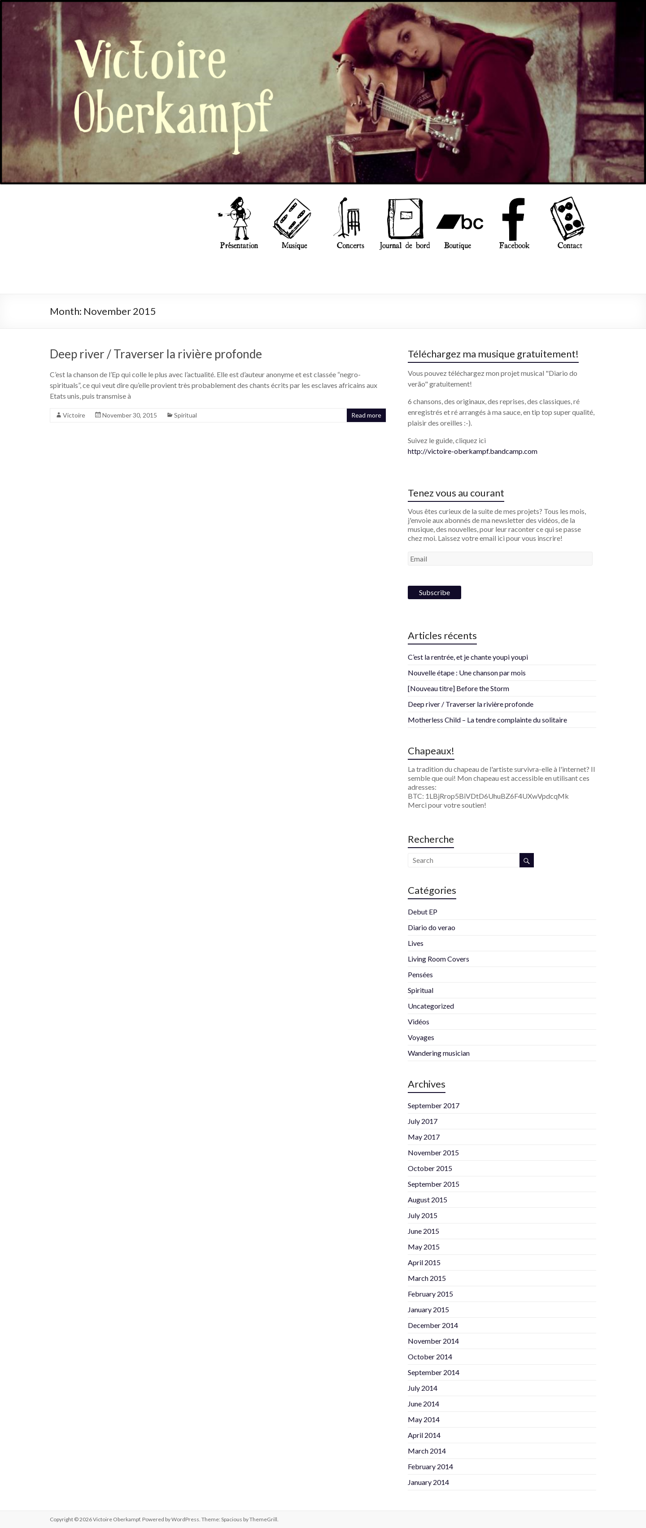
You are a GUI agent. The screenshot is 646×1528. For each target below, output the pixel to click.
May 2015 (424, 1246)
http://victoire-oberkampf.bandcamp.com (472, 451)
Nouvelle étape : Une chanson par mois (467, 672)
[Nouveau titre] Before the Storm (458, 688)
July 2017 (422, 1121)
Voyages (421, 1037)
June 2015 (423, 1231)
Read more (366, 415)
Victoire (74, 415)
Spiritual (185, 415)
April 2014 (424, 1435)
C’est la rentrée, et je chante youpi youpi (468, 657)
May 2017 (424, 1136)
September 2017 (433, 1105)
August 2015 (427, 1199)
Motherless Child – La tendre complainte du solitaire (487, 719)
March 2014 (427, 1450)
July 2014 (422, 1388)
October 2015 (430, 1168)
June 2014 (423, 1403)
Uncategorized (431, 1005)
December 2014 (433, 1325)
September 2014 (433, 1372)
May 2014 (424, 1419)
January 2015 (428, 1309)
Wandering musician (439, 1053)
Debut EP (422, 911)
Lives (415, 943)
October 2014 (430, 1356)
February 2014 (430, 1466)
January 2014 (428, 1482)
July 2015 (422, 1215)
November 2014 (433, 1340)
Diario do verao (431, 927)
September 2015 (433, 1184)
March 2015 (427, 1278)
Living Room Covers (438, 958)
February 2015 (430, 1293)
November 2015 (433, 1152)
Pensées (420, 974)
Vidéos (418, 1021)
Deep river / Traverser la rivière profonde (156, 354)
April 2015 (424, 1262)
